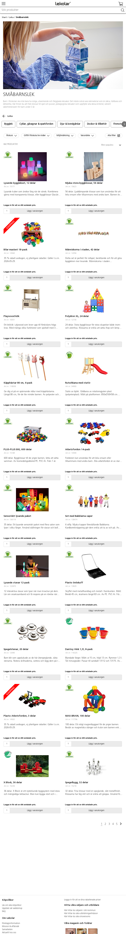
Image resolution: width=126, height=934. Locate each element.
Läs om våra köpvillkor (11, 905)
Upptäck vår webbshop (12, 908)
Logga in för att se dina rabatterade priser (82, 900)
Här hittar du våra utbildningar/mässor (81, 913)
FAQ (4, 911)
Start (4, 17)
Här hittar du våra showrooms (77, 917)
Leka (11, 17)
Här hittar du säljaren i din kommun (80, 910)
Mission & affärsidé (10, 926)
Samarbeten (7, 930)
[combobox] (63, 10)
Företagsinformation (11, 923)
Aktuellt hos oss (9, 933)
